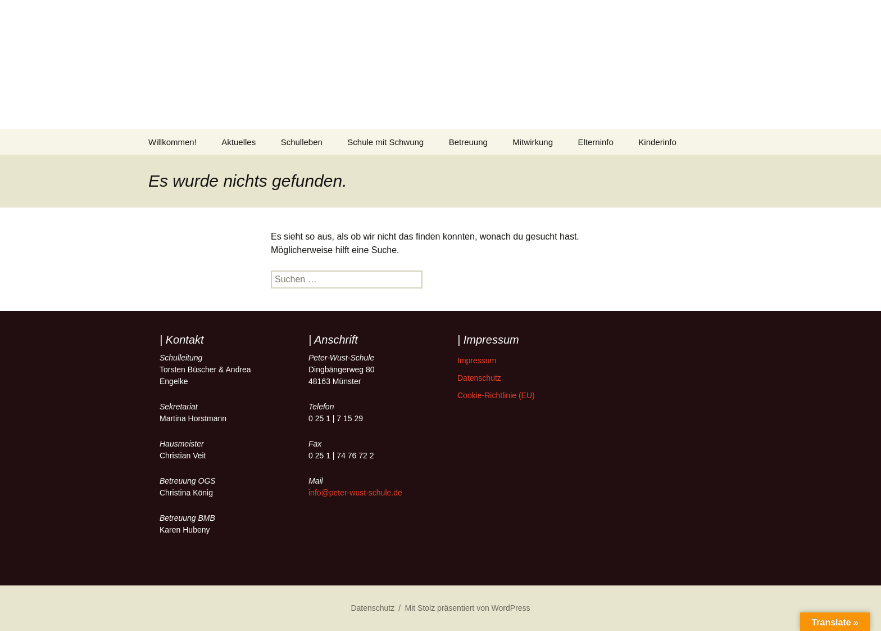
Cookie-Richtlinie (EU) (496, 395)
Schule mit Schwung (385, 142)
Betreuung (468, 142)
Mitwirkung (532, 142)
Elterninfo (596, 142)
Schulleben (302, 142)
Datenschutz (479, 377)
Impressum (476, 360)
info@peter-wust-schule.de (355, 492)
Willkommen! (172, 142)
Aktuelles (238, 142)
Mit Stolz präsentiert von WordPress (467, 607)
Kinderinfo (657, 142)
